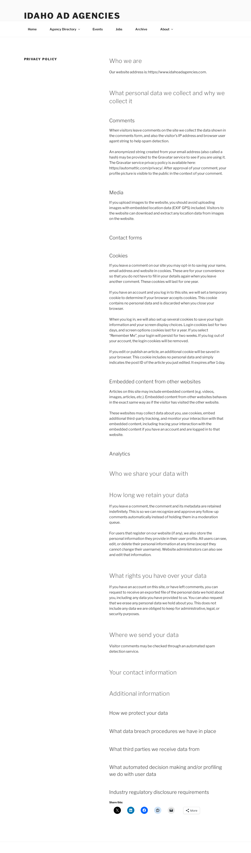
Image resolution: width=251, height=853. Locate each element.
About (167, 29)
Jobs (119, 29)
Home (32, 29)
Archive (141, 29)
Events (98, 29)
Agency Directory (65, 29)
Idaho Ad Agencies (72, 16)
